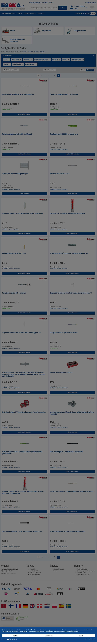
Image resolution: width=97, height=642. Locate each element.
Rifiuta (15, 636)
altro (81, 636)
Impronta (87, 639)
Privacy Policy (92, 639)
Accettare (48, 636)
